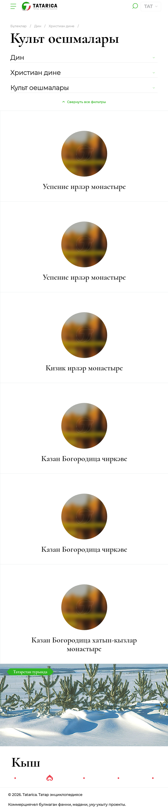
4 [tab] (118, 778)
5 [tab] (152, 778)
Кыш (25, 762)
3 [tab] (84, 778)
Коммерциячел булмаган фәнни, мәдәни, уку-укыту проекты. (67, 804)
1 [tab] (15, 778)
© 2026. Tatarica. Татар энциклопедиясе (45, 795)
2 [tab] (49, 778)
